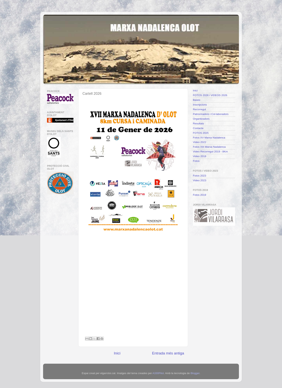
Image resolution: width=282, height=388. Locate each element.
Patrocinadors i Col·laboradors (211, 114)
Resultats (198, 123)
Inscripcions (200, 104)
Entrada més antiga (168, 353)
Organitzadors (201, 118)
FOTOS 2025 (201, 132)
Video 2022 (199, 142)
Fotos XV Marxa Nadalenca (209, 137)
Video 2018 (199, 156)
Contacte (198, 128)
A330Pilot (158, 373)
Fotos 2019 (199, 194)
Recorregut (199, 109)
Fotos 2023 (199, 175)
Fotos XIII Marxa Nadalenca (209, 146)
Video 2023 (199, 180)
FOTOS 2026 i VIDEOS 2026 (210, 95)
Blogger (195, 373)
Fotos (196, 160)
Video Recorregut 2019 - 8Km (210, 151)
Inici (117, 353)
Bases (196, 99)
